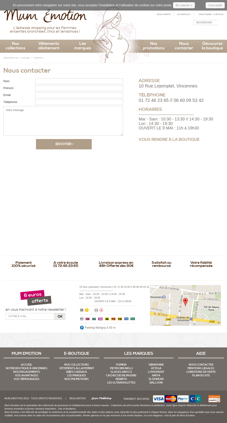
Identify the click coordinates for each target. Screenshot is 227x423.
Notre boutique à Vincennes (26, 368)
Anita (156, 375)
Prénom (8, 88)
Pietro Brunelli (121, 368)
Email (7, 95)
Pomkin (121, 364)
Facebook (210, 32)
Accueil (26, 364)
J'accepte (215, 5)
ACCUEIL (25, 58)
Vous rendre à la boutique (169, 139)
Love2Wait (156, 372)
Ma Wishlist (183, 14)
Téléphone (10, 102)
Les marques (82, 46)
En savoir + (184, 5)
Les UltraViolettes (121, 382)
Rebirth (121, 379)
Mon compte (164, 14)
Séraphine (156, 364)
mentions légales (201, 368)
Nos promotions (154, 46)
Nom (6, 81)
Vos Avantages (26, 375)
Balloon (156, 382)
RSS (218, 32)
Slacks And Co (121, 372)
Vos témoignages (27, 379)
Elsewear (156, 379)
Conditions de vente (201, 372)
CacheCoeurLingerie (121, 375)
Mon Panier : (211, 14)
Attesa (156, 368)
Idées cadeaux (76, 372)
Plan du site (201, 375)
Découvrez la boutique (212, 46)
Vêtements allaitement (49, 46)
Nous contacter (184, 46)
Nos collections (15, 46)
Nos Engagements (26, 372)
